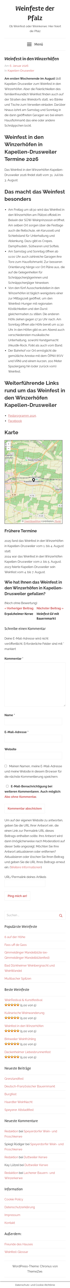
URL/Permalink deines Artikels (25, 877)
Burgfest (10, 1094)
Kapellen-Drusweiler (21, 70)
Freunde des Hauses (18, 1244)
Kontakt (9, 1223)
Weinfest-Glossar (16, 1252)
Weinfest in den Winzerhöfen (23, 1026)
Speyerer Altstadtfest (19, 1110)
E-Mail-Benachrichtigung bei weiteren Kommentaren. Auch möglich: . (32, 792)
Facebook (15, 421)
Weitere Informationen (25, 867)
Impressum (12, 1215)
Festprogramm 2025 (22, 415)
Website (10, 749)
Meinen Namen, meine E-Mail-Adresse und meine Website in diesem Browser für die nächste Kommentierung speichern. (33, 771)
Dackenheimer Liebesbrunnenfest (27, 1052)
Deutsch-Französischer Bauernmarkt (29, 1086)
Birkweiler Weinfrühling (20, 1039)
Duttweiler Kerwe (35, 1157)
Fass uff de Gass (15, 945)
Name (9, 715)
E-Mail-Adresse (16, 732)
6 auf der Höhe (14, 937)
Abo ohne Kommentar (20, 797)
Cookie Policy (13, 1199)
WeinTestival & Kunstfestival (23, 1000)
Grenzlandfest (14, 1078)
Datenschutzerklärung (19, 1207)
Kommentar (13, 658)
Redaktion (11, 1131)
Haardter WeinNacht (18, 1102)
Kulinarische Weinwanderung (24, 1013)
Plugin (57, 521)
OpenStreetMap (32, 521)
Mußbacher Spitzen (17, 978)
